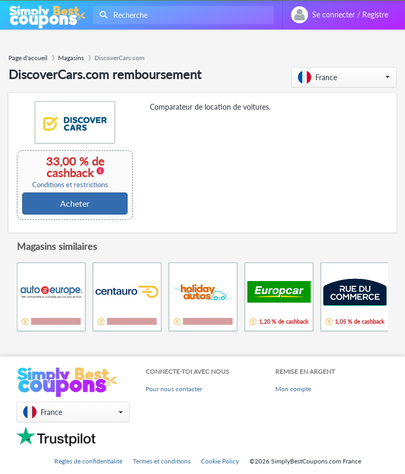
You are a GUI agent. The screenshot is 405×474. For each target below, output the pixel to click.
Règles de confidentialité (88, 461)
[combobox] (181, 15)
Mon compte (293, 389)
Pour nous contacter (174, 389)
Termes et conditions (161, 461)
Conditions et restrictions (70, 184)
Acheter (75, 203)
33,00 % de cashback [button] (70, 172)
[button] (344, 77)
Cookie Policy (220, 461)
